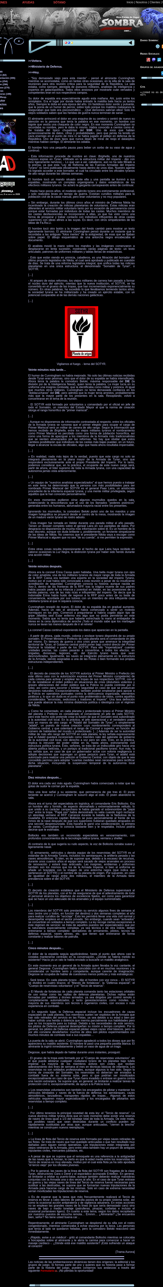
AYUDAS (28, 2)
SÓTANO (59, 2)
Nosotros (141, 2)
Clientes (155, 2)
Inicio (130, 2)
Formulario (49, 1270)
